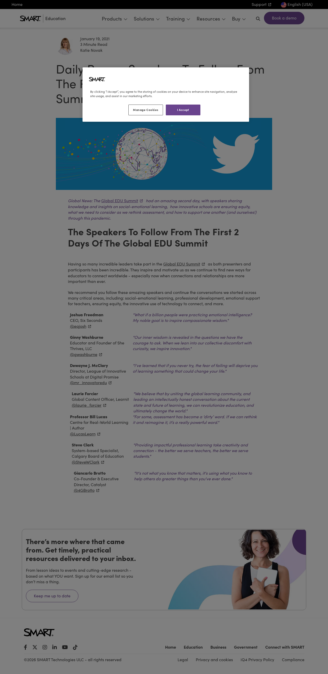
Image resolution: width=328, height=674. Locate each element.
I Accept (183, 110)
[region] (166, 94)
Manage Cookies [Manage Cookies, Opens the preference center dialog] (145, 110)
